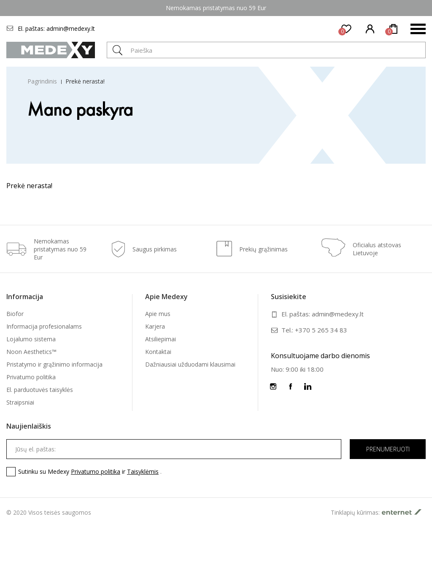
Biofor (15, 314)
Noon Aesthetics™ (31, 352)
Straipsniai (20, 402)
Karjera (155, 326)
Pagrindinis (42, 81)
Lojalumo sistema (31, 339)
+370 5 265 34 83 (321, 330)
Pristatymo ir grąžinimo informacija (54, 364)
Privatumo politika (31, 377)
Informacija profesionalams (44, 326)
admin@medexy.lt (70, 28)
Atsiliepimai (160, 339)
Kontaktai (158, 352)
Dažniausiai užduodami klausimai (190, 364)
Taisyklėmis (143, 471)
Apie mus (157, 314)
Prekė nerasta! (85, 81)
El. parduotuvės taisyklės (39, 390)
